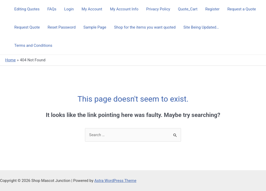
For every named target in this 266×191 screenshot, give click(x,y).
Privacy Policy (158, 9)
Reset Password (62, 27)
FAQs (51, 9)
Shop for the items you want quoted (145, 27)
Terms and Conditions (33, 45)
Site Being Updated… (201, 27)
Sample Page (94, 27)
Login (69, 9)
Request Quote (27, 27)
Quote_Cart (187, 9)
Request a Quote (241, 9)
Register (212, 9)
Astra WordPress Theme (115, 180)
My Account (92, 9)
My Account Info (124, 9)
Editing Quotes (26, 9)
